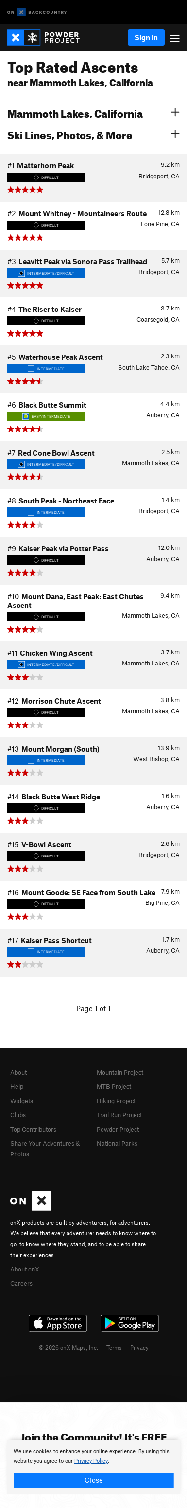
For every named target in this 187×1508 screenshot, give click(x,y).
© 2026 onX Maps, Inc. (68, 1347)
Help (16, 1086)
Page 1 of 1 (93, 1008)
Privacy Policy (91, 1461)
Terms (114, 1347)
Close (94, 1480)
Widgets (21, 1101)
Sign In (146, 37)
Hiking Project (116, 1101)
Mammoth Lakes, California (93, 112)
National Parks (117, 1143)
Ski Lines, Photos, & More (93, 134)
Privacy (139, 1347)
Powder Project (118, 1129)
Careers (21, 1283)
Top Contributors (33, 1129)
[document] (93, 1467)
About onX (24, 1269)
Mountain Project (120, 1072)
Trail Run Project (119, 1115)
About (18, 1072)
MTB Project (114, 1086)
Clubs (18, 1115)
